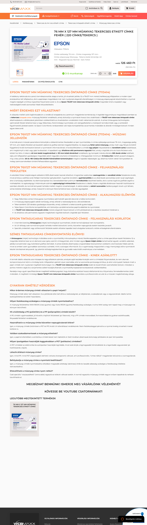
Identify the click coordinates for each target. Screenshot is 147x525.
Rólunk (47, 522)
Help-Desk (107, 2)
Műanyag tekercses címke (109, 23)
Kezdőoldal (14, 23)
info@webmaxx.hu (32, 2)
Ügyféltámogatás (104, 16)
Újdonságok (89, 16)
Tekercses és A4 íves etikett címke (50, 23)
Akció (76, 16)
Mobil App (118, 16)
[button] (15, 81)
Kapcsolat (82, 2)
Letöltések (124, 2)
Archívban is (102, 8)
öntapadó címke (27, 117)
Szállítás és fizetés (95, 2)
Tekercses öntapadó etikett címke (81, 23)
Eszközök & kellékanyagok (24, 16)
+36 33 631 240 (16, 2)
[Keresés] (73, 8)
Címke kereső (131, 16)
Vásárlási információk (88, 518)
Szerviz (115, 2)
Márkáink (134, 2)
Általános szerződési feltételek (90, 522)
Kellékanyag (28, 23)
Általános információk (56, 518)
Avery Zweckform (117, 522)
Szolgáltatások (51, 16)
